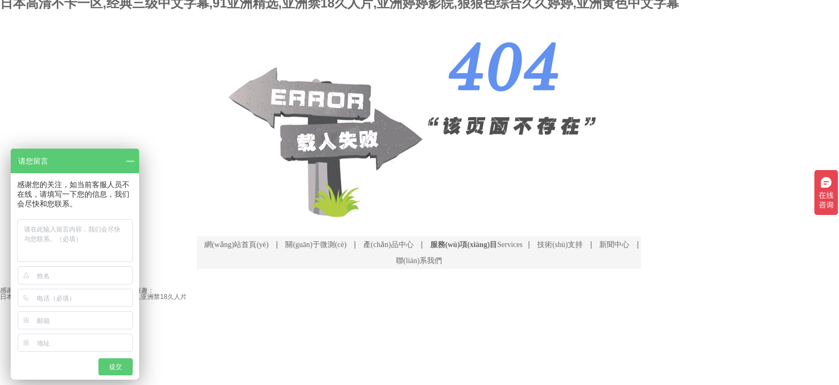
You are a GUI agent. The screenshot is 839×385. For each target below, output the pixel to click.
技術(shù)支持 (560, 245)
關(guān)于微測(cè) (315, 245)
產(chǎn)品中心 (388, 245)
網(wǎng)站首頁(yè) (236, 245)
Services (476, 245)
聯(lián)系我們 (419, 261)
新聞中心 (614, 245)
